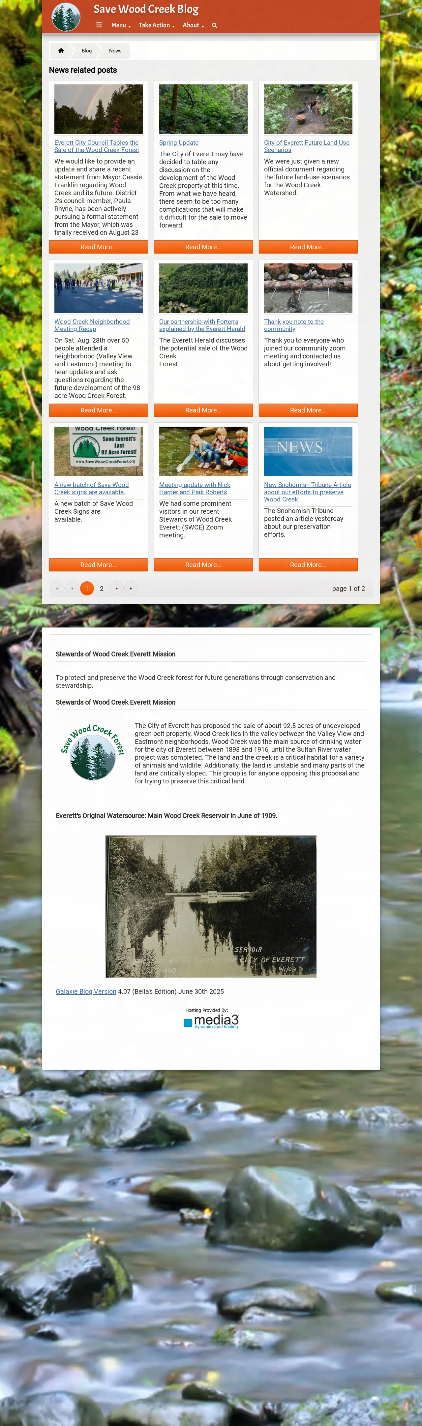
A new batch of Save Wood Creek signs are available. (91, 488)
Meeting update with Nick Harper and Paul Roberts (194, 488)
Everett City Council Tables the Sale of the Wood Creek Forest (96, 146)
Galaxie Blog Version (86, 991)
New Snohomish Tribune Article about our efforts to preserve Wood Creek (307, 492)
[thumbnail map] (98, 110)
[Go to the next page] (116, 588)
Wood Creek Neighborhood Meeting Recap (92, 325)
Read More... (98, 247)
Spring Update (178, 142)
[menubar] (155, 21)
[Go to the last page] (131, 588)
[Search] (214, 25)
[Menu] (99, 25)
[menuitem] (98, 25)
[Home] (59, 51)
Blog (87, 51)
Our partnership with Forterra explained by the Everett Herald (202, 325)
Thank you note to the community (294, 325)
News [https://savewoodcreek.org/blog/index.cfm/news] (115, 51)
